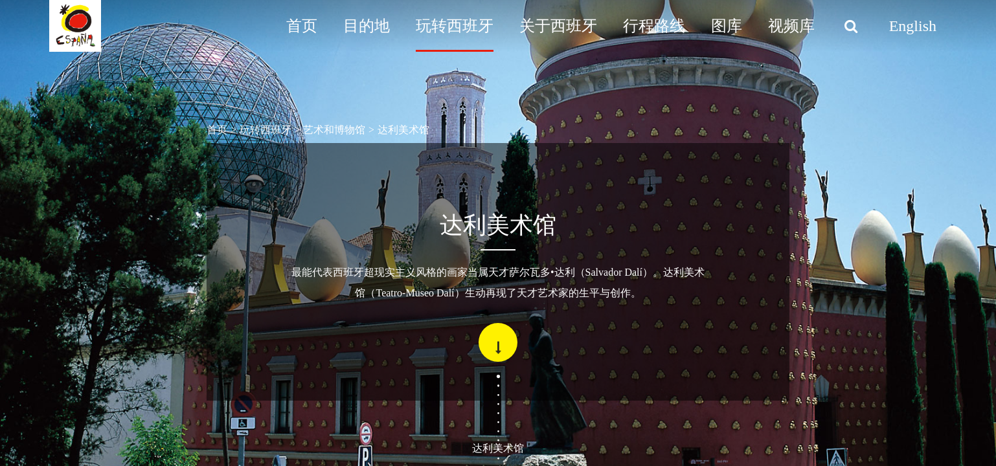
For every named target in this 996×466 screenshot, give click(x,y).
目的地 (366, 25)
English (912, 25)
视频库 (791, 25)
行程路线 (654, 25)
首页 (301, 25)
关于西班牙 (558, 25)
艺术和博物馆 (334, 129)
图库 (726, 25)
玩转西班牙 (454, 25)
